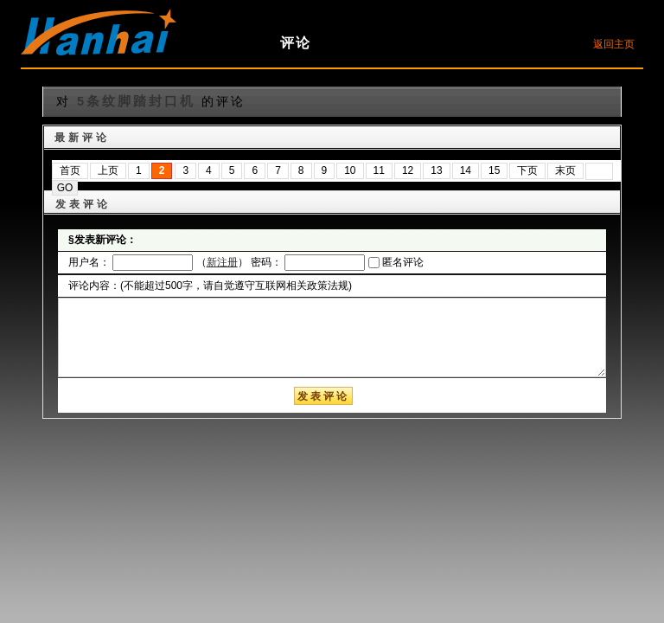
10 (349, 170)
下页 (527, 170)
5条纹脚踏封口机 (136, 101)
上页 (108, 170)
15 (494, 170)
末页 (565, 170)
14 (465, 170)
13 (436, 170)
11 (379, 170)
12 (407, 170)
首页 (70, 170)
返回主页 (614, 44)
